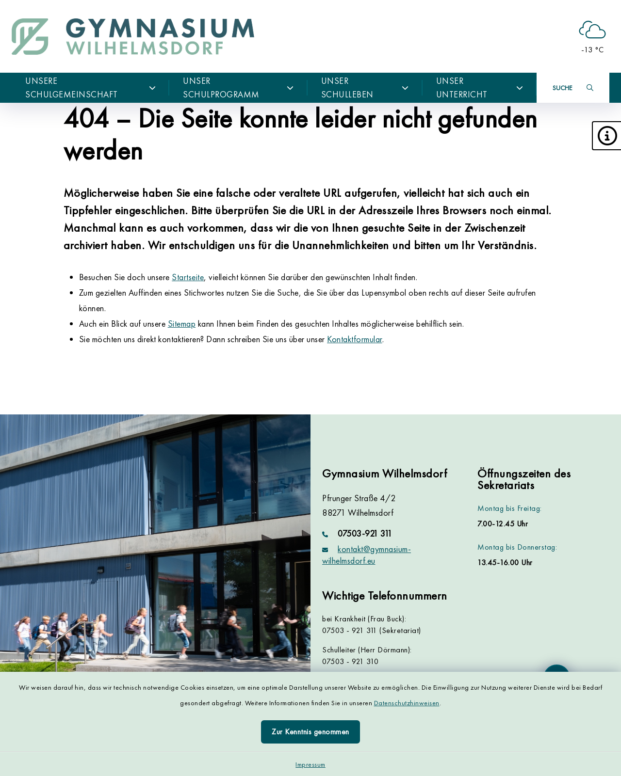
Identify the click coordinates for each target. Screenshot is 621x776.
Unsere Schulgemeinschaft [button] (90, 87)
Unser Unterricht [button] (479, 87)
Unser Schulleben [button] (365, 87)
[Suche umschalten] (573, 88)
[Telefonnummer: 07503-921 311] (388, 533)
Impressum (310, 764)
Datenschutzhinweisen (407, 702)
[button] (606, 135)
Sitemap (182, 323)
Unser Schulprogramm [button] (238, 87)
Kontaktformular (354, 339)
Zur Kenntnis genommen (310, 732)
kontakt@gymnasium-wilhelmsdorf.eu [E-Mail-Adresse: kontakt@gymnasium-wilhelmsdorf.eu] (366, 554)
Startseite (188, 277)
